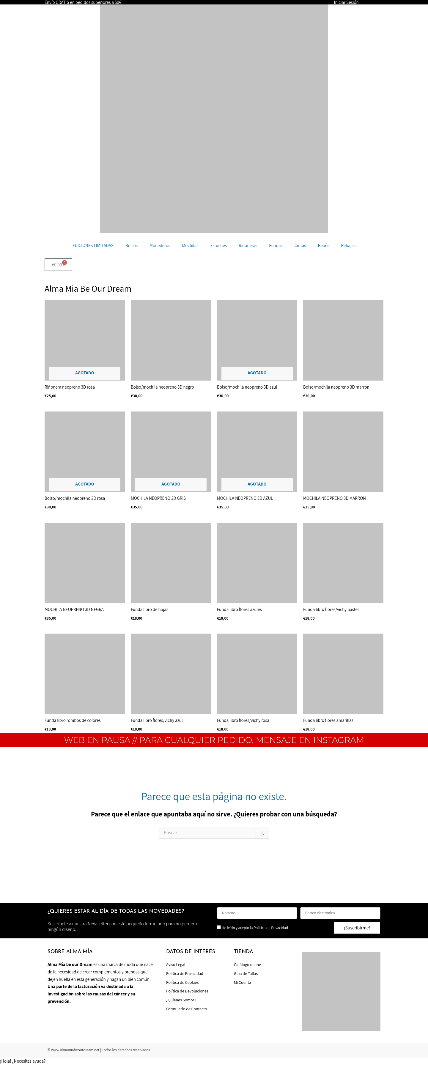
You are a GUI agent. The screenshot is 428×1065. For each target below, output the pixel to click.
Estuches (218, 245)
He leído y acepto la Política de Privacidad (255, 927)
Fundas (275, 245)
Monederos (160, 245)
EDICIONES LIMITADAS (93, 245)
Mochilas (190, 245)
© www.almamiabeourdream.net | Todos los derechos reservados (99, 1050)
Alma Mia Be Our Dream (88, 288)
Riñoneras (248, 245)
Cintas (300, 245)
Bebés (323, 245)
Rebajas (348, 245)
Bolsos (131, 245)
